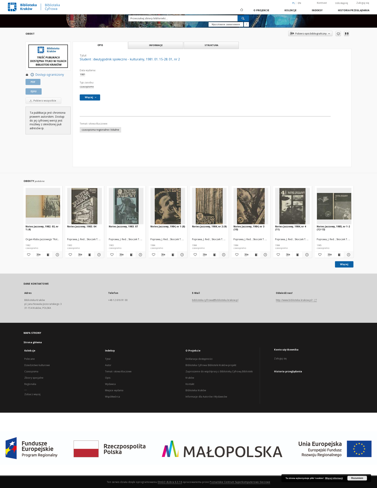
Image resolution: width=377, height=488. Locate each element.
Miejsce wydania (114, 390)
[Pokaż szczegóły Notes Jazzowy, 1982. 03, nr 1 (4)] (56, 254)
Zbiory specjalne (33, 377)
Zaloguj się (362, 3)
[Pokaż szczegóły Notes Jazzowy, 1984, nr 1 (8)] (181, 254)
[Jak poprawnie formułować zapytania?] (246, 24)
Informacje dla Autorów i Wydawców (206, 396)
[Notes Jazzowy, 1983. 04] (84, 206)
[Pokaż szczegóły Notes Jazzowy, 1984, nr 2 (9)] (223, 254)
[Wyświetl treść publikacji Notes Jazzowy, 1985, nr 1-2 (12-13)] (339, 254)
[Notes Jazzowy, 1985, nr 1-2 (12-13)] (334, 206)
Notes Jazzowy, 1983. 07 (123, 226)
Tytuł (108, 359)
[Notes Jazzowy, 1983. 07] (126, 206)
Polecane (29, 359)
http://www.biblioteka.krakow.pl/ (296, 300)
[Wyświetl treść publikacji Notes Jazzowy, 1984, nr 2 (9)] (214, 254)
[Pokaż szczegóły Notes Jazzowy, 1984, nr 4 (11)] (306, 254)
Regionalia (30, 384)
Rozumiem (357, 478)
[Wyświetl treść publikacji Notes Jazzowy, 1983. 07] (131, 254)
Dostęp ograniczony (45, 75)
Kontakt (190, 384)
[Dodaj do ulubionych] (338, 33)
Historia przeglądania (353, 10)
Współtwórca (112, 396)
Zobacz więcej (32, 394)
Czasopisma (31, 371)
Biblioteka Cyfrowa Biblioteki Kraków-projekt (211, 365)
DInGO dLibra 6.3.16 (170, 482)
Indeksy (317, 10)
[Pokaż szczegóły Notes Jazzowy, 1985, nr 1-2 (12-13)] (348, 254)
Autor (108, 365)
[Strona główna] (241, 10)
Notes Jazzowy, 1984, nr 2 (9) (209, 226)
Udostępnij (341, 3)
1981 (82, 74)
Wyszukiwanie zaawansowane (226, 24)
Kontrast (322, 3)
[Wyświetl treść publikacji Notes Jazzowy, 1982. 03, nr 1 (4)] (47, 254)
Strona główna (33, 342)
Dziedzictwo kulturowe (37, 365)
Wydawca (110, 384)
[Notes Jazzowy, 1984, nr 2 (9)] (209, 206)
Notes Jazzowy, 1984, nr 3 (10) (248, 228)
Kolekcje (290, 10)
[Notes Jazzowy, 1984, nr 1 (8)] (168, 206)
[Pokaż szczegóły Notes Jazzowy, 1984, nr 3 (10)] (265, 254)
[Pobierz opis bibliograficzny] (38, 254)
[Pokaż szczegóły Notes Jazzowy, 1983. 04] (98, 254)
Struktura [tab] (211, 45)
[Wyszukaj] (243, 18)
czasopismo (87, 86)
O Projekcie (261, 10)
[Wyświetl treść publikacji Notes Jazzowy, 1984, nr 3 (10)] (255, 254)
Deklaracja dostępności (199, 359)
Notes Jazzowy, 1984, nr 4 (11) (290, 228)
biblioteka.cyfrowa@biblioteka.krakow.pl (215, 300)
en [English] (299, 3)
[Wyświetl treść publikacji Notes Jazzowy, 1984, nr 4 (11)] (297, 254)
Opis (107, 377)
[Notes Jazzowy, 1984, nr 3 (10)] (251, 206)
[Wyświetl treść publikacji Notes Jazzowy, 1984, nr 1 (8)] (172, 254)
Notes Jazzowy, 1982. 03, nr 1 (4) (42, 228)
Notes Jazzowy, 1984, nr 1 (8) (167, 226)
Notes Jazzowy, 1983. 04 (81, 226)
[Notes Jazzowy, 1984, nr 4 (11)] (292, 206)
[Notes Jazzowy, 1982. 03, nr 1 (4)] (43, 206)
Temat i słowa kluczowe (118, 371)
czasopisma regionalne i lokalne (100, 129)
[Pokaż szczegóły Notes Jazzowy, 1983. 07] (140, 254)
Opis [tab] (100, 45)
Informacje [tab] (156, 45)
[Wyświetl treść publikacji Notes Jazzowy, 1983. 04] (89, 254)
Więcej (344, 264)
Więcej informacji (334, 478)
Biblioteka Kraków (196, 390)
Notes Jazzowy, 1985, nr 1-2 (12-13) (333, 228)
